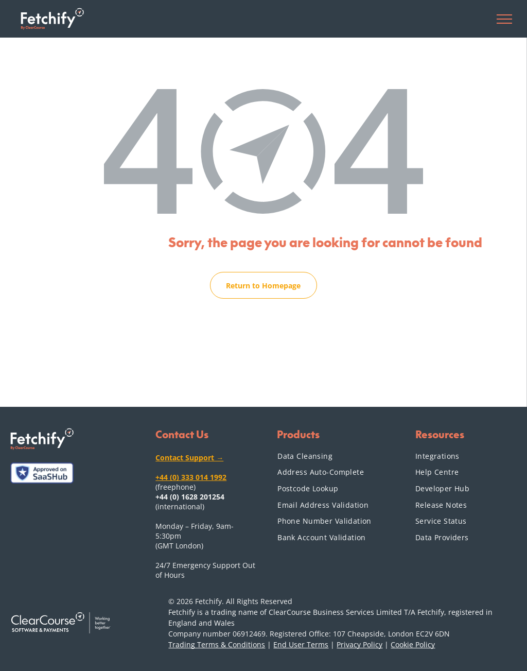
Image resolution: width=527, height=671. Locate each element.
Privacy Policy (359, 644)
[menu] (504, 19)
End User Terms (300, 644)
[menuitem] (329, 456)
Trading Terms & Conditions (216, 644)
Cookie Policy (413, 644)
